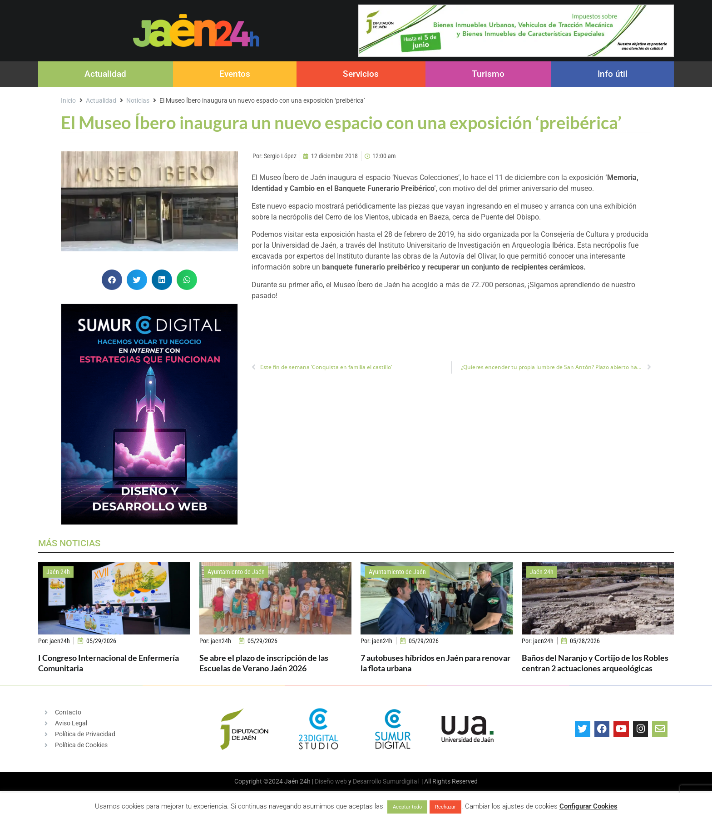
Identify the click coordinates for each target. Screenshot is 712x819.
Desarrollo (367, 781)
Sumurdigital (401, 781)
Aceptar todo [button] (407, 807)
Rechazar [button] (445, 807)
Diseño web (331, 781)
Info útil (613, 74)
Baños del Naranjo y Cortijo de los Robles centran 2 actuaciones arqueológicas (595, 663)
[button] (112, 280)
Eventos (234, 74)
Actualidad (105, 74)
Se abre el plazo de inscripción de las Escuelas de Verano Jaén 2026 (263, 663)
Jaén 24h (58, 571)
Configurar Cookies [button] (588, 806)
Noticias (137, 100)
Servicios (361, 74)
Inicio (68, 100)
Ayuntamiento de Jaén (236, 571)
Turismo (488, 74)
